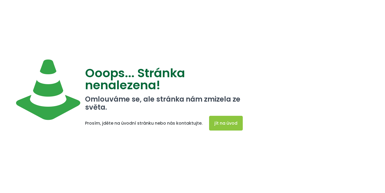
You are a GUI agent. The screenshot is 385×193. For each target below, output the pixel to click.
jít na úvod (225, 123)
